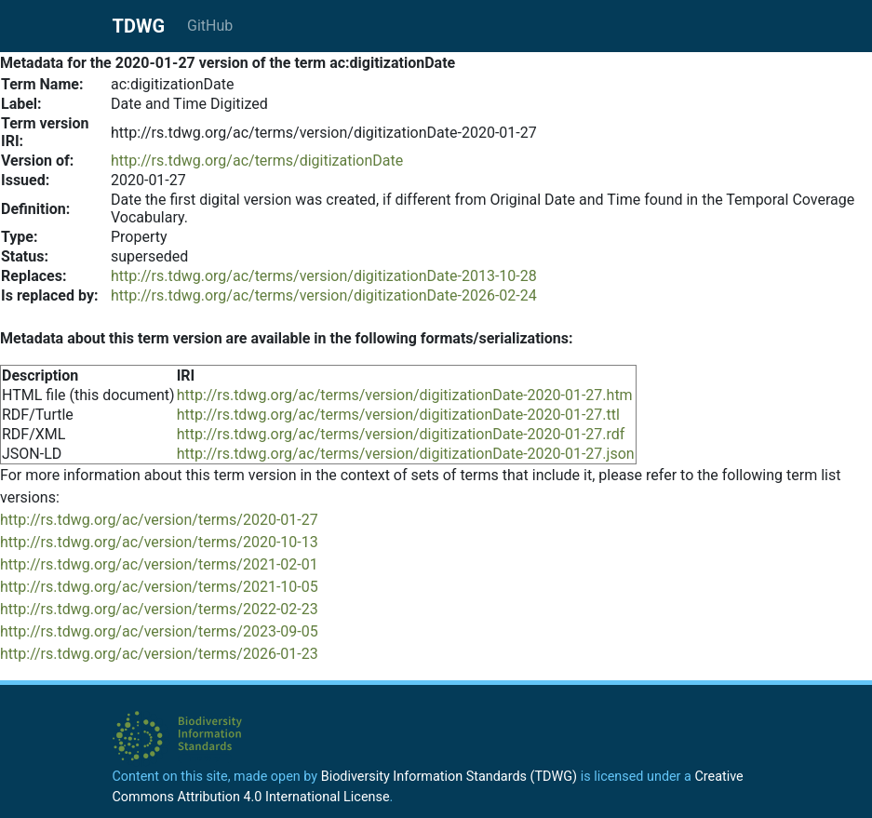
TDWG (139, 26)
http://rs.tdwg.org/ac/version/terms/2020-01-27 (159, 520)
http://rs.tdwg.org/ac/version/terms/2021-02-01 (159, 564)
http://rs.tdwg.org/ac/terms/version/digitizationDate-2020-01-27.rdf (401, 434)
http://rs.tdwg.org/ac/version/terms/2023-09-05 (159, 631)
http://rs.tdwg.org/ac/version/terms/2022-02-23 (159, 609)
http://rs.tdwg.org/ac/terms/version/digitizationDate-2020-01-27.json (406, 454)
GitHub (210, 25)
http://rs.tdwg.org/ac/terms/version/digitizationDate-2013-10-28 (324, 276)
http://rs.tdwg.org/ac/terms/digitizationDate (257, 160)
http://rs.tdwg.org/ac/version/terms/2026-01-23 (159, 654)
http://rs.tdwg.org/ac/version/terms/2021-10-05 (159, 587)
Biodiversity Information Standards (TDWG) (449, 776)
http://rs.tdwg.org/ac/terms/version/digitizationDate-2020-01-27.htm (405, 395)
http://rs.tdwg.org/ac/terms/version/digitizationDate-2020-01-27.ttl (398, 414)
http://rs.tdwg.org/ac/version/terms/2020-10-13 (159, 542)
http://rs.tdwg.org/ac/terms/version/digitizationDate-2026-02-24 (324, 295)
